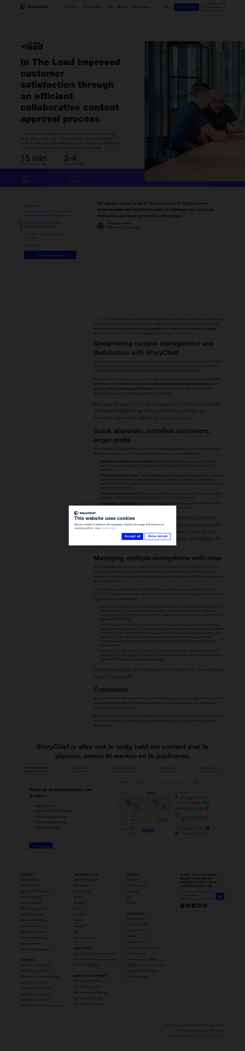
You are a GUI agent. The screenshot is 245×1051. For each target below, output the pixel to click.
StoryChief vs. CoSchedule (35, 965)
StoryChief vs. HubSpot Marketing (39, 977)
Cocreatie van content (33, 926)
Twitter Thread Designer (87, 965)
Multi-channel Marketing (33, 920)
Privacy (214, 1036)
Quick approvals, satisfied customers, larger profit (42, 225)
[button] (71, 7)
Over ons (132, 880)
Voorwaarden (200, 1036)
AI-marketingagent (30, 897)
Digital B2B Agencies (85, 880)
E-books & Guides (137, 925)
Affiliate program (136, 954)
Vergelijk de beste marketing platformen (42, 1006)
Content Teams (82, 891)
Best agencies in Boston (88, 981)
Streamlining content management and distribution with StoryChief (48, 213)
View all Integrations (85, 938)
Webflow (79, 897)
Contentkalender (29, 886)
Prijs (110, 7)
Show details (158, 536)
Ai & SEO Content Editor (34, 909)
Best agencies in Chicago (88, 998)
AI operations (92, 7)
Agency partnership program (143, 948)
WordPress (80, 903)
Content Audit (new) (31, 915)
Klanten (122, 7)
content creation (141, 379)
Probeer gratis (213, 7)
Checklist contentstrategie (142, 971)
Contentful (80, 915)
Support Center (136, 919)
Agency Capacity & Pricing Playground (95, 954)
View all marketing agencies (89, 1004)
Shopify (78, 920)
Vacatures (132, 891)
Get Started (40, 846)
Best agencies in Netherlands (90, 993)
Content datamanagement (35, 949)
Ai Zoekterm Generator (33, 932)
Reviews (131, 936)
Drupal (77, 909)
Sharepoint (80, 926)
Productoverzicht (30, 880)
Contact (131, 903)
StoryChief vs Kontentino (34, 1000)
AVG (222, 1036)
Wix (76, 932)
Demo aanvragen (50, 255)
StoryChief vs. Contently (34, 971)
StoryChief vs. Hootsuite (34, 983)
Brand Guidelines (136, 942)
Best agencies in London (88, 987)
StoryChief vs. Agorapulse (35, 994)
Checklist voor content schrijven (145, 965)
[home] (34, 7)
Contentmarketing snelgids (142, 959)
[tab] (36, 769)
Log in (167, 7)
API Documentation (138, 977)
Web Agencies (81, 886)
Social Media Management (35, 891)
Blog (129, 897)
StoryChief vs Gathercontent (36, 988)
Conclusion (32, 245)
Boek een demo (186, 7)
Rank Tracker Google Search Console (95, 959)
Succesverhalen (136, 931)
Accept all (132, 536)
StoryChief (125, 333)
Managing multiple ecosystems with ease (46, 236)
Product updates (136, 886)
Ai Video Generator (31, 903)
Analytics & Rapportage (33, 938)
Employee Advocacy (31, 944)
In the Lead (101, 319)
